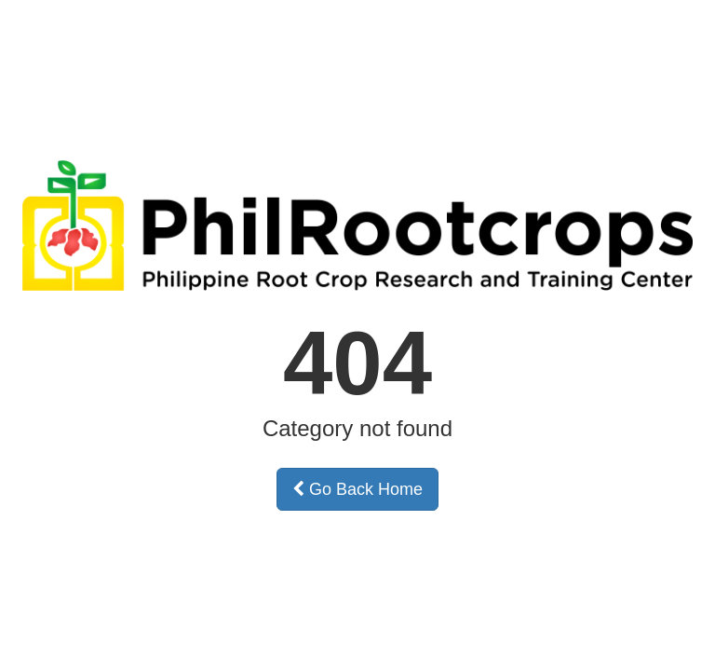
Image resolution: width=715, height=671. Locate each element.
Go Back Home (357, 489)
